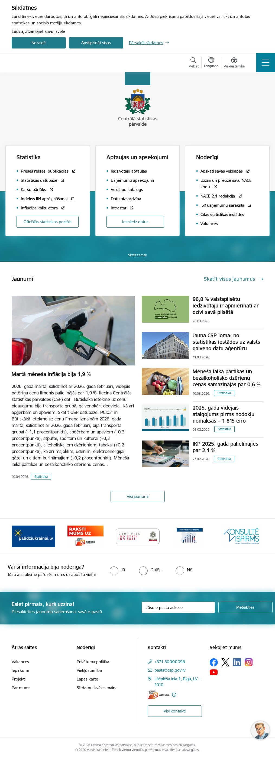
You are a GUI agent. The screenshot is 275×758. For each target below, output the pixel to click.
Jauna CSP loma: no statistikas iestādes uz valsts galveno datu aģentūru (226, 342)
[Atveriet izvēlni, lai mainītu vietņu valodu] (211, 63)
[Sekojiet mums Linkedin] (237, 662)
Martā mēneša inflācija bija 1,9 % (51, 374)
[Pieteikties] (245, 607)
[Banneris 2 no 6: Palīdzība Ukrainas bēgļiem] (85, 536)
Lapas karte (87, 679)
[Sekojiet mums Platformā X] (225, 662)
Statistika (41, 477)
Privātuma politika (93, 661)
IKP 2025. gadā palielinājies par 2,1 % (225, 446)
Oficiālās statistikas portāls (48, 221)
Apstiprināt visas (96, 42)
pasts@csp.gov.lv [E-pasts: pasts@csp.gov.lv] (169, 670)
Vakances (20, 661)
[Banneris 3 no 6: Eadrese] (137, 536)
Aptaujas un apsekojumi (137, 157)
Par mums (21, 687)
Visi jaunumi (137, 496)
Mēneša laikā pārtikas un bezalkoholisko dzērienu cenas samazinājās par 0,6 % (227, 378)
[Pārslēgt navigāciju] (265, 62)
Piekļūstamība (89, 670)
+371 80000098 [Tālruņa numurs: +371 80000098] (169, 661)
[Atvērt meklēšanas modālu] (193, 63)
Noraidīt (38, 42)
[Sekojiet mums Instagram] (249, 662)
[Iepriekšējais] (21, 536)
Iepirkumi (20, 670)
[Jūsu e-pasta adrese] (178, 607)
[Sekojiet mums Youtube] (214, 672)
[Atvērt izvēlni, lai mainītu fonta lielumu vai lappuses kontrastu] (234, 63)
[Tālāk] (255, 536)
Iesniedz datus (135, 221)
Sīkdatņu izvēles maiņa (97, 687)
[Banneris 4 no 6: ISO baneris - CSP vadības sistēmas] (190, 536)
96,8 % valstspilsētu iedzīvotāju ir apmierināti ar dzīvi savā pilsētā (226, 305)
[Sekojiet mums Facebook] (214, 662)
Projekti (18, 679)
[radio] (117, 569)
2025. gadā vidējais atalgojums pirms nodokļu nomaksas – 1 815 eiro (223, 414)
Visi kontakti (175, 711)
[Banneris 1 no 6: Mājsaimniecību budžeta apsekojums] (33, 536)
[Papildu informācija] (174, 695)
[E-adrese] (158, 694)
